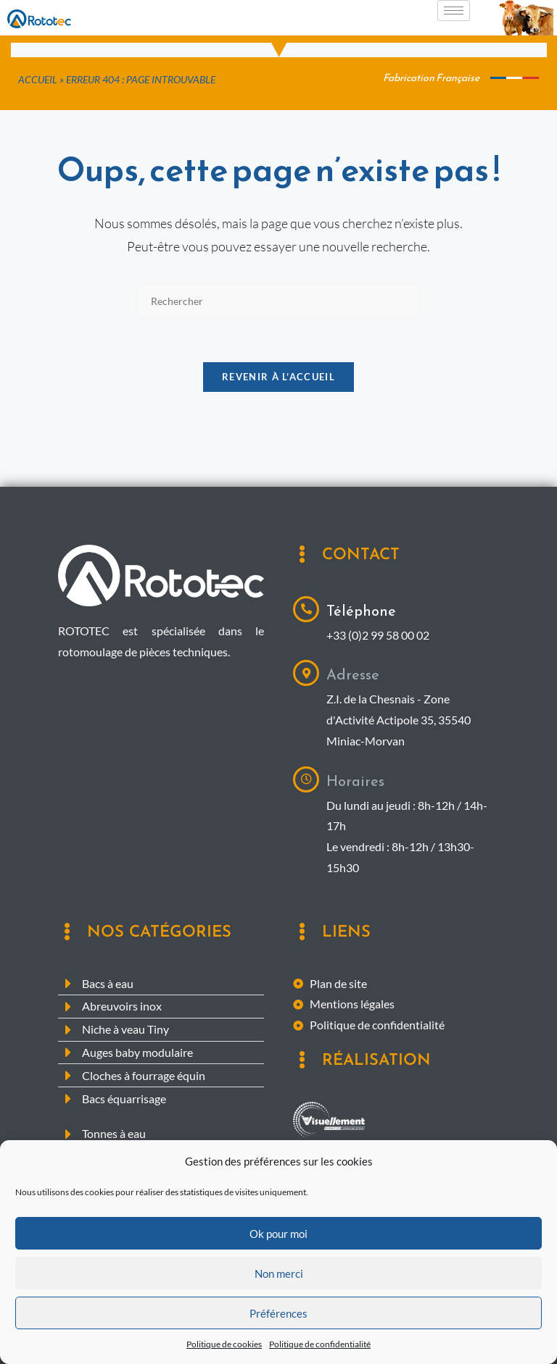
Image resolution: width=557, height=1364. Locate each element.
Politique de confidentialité (320, 1348)
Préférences (278, 1316)
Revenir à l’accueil (278, 376)
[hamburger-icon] (453, 10)
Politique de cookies (224, 1348)
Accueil (37, 79)
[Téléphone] (306, 609)
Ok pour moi (278, 1237)
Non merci (279, 1277)
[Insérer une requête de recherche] (278, 301)
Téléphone (361, 611)
